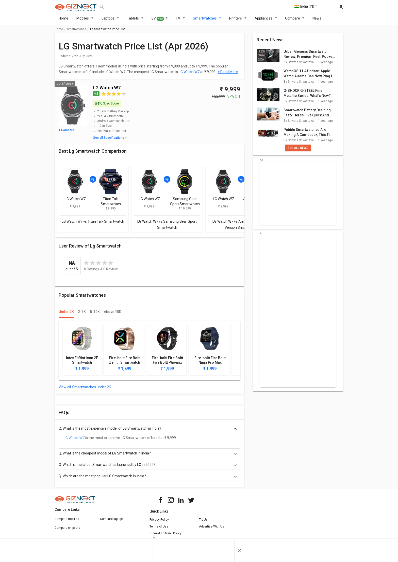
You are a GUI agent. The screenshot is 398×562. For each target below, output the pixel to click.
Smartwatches (207, 21)
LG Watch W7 (189, 75)
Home (63, 21)
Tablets (135, 21)
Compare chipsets (67, 531)
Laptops (110, 21)
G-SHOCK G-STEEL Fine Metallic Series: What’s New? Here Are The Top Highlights (307, 96)
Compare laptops (112, 522)
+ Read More (228, 75)
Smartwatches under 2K (91, 390)
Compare (295, 21)
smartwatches (76, 32)
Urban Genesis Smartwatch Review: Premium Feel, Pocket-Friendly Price (309, 57)
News (316, 21)
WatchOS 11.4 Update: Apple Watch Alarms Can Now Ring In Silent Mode (309, 77)
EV (160, 21)
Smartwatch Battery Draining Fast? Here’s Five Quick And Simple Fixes (307, 116)
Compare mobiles (67, 522)
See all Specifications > (110, 141)
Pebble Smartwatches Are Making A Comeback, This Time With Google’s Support (309, 135)
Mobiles (84, 21)
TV (180, 21)
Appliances (266, 21)
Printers (237, 21)
